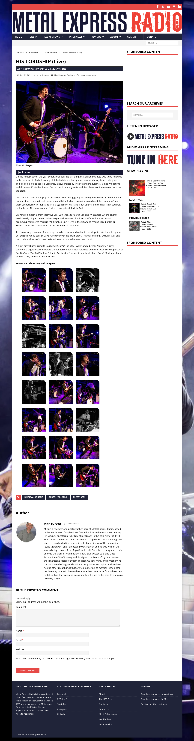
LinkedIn (61, 713)
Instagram (62, 708)
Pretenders (79, 496)
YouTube (61, 703)
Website (20, 648)
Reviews (96, 36)
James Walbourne (33, 496)
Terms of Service (99, 658)
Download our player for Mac (154, 698)
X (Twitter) (62, 698)
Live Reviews (60, 74)
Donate (151, 36)
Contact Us (104, 708)
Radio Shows (52, 36)
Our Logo (103, 703)
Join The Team (105, 718)
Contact (132, 36)
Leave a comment (88, 74)
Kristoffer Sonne (57, 496)
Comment (21, 606)
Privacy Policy (78, 658)
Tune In (32, 36)
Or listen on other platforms (154, 703)
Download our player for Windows (157, 693)
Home (18, 36)
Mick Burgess (43, 74)
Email (19, 639)
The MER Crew (105, 698)
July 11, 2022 (26, 74)
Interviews (75, 36)
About (114, 36)
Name (19, 630)
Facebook (61, 693)
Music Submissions (108, 713)
